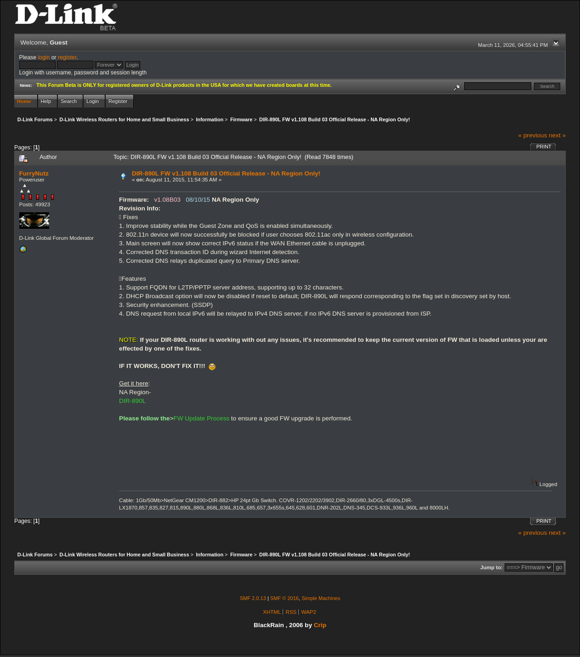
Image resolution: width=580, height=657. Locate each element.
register (67, 57)
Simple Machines (320, 598)
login (44, 57)
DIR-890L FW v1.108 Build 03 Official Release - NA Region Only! (226, 173)
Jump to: (491, 567)
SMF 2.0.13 (253, 598)
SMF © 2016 (284, 598)
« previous (532, 135)
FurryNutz (34, 173)
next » (557, 135)
